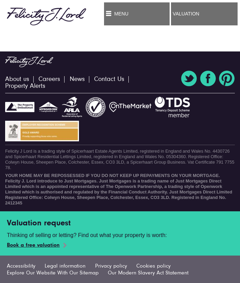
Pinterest (227, 78)
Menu (121, 13)
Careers (49, 79)
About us (17, 79)
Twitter (189, 78)
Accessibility (21, 266)
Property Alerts (25, 86)
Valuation (186, 13)
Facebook (208, 78)
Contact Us (109, 79)
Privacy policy (111, 266)
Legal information (65, 266)
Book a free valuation (33, 245)
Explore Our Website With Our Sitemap (53, 273)
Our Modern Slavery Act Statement (148, 273)
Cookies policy (153, 266)
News (77, 79)
